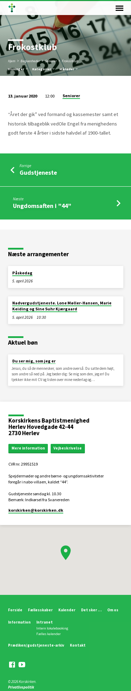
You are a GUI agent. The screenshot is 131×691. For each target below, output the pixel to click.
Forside (15, 609)
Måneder (69, 69)
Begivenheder (30, 61)
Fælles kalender (48, 634)
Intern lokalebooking (52, 628)
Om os (112, 609)
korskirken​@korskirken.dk (35, 510)
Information (19, 622)
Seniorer (51, 61)
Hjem (11, 61)
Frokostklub (70, 61)
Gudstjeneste (38, 172)
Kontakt (78, 645)
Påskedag (22, 272)
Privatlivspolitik (21, 687)
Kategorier (44, 69)
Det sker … (91, 609)
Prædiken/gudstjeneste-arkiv (36, 645)
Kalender (66, 609)
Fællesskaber (40, 609)
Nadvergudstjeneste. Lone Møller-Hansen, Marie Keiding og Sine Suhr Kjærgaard (61, 305)
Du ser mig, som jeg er (34, 361)
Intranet (44, 622)
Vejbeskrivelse (67, 448)
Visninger (18, 69)
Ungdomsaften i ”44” (42, 206)
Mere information (28, 448)
